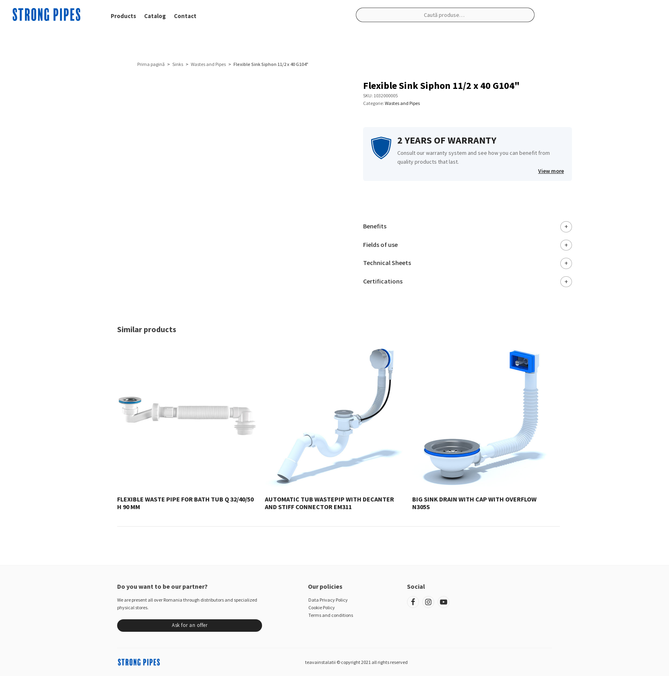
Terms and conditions (330, 615)
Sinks (177, 64)
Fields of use (380, 244)
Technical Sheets (387, 263)
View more (551, 171)
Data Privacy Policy (328, 600)
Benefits (374, 226)
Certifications (383, 281)
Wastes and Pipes (208, 64)
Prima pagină (151, 64)
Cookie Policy (321, 607)
